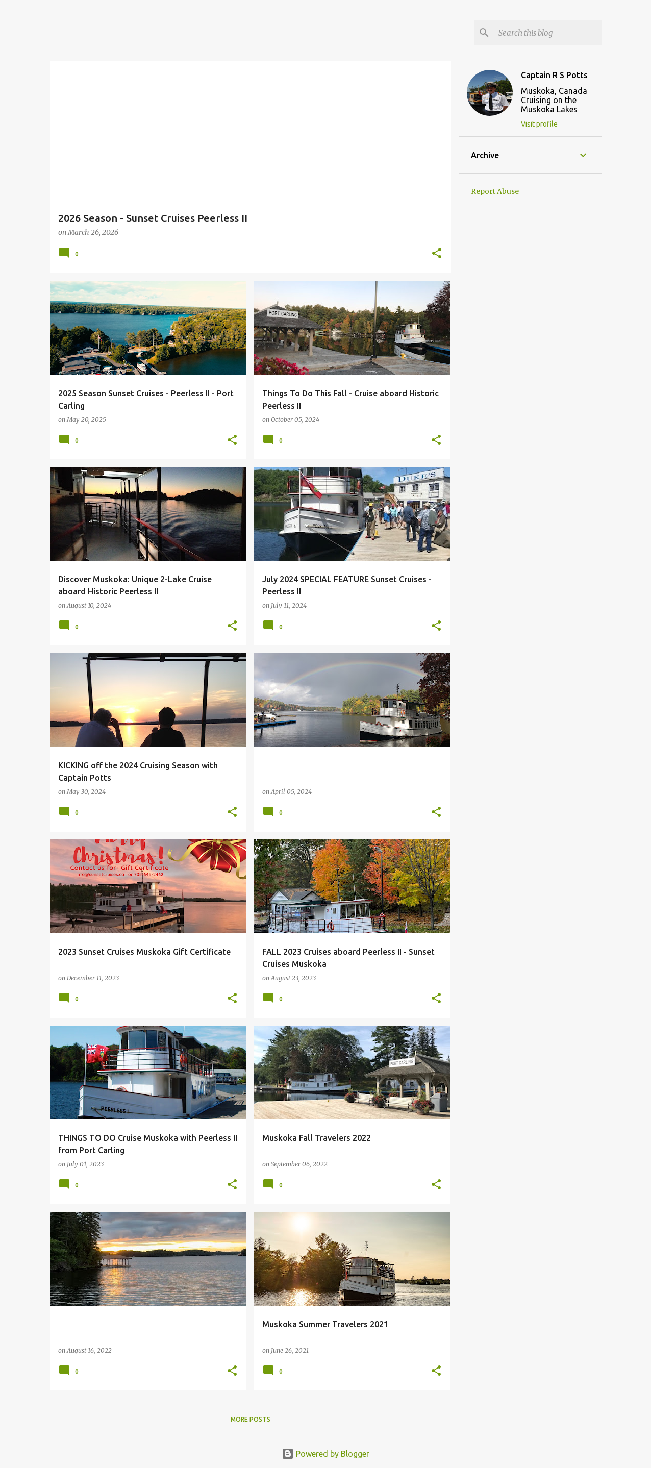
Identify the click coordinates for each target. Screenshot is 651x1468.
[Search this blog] (548, 32)
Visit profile (539, 124)
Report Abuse (495, 191)
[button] (437, 254)
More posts (250, 1419)
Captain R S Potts (554, 75)
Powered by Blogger (325, 1453)
